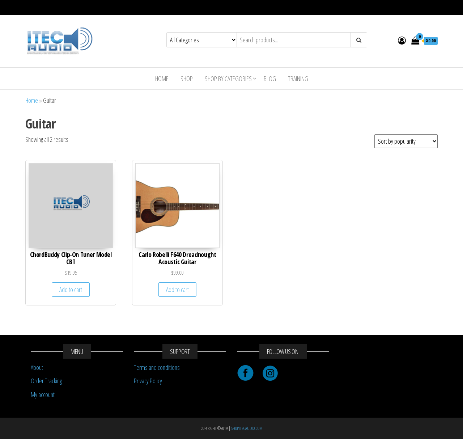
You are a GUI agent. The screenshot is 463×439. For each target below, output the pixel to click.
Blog (270, 78)
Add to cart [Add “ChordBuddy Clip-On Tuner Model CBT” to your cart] (70, 289)
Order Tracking (46, 380)
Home (162, 78)
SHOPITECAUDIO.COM (247, 428)
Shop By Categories (228, 78)
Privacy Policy (148, 380)
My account (43, 394)
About (37, 367)
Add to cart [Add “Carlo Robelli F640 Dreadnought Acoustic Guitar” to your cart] (177, 289)
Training (298, 78)
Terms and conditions (157, 367)
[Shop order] (406, 141)
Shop (186, 78)
